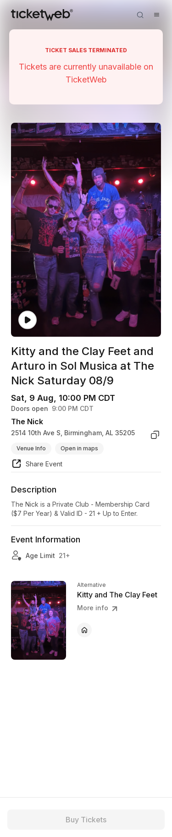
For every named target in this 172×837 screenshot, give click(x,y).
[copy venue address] (155, 435)
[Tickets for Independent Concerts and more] (42, 14)
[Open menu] (156, 14)
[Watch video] (27, 320)
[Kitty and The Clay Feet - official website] (84, 630)
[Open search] (139, 14)
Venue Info (31, 448)
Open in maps (79, 448)
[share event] (36, 465)
